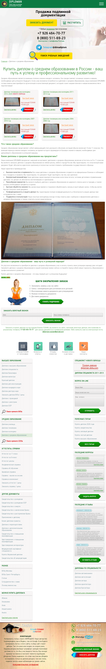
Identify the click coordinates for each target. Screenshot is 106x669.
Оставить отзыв (89, 562)
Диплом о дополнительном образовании (12, 529)
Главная (4, 61)
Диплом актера (81, 583)
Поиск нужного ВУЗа (14, 412)
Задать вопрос (89, 498)
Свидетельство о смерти (11, 506)
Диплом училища (8, 424)
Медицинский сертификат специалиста (11, 550)
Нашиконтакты (83, 353)
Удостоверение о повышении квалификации (13, 541)
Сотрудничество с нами (11, 582)
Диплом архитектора (83, 586)
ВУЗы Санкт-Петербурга (11, 574)
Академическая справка (11, 465)
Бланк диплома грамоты (11, 521)
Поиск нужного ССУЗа (14, 441)
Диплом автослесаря (83, 579)
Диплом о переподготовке (12, 525)
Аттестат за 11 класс (10, 454)
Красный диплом (8, 380)
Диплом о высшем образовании (14, 366)
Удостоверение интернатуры (13, 545)
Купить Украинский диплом (12, 555)
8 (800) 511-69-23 (51, 38)
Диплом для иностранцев (11, 384)
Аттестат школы (8, 461)
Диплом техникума (9, 428)
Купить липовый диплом (84, 433)
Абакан (4, 598)
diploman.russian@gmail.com (53, 332)
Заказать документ (41, 22)
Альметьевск (7, 609)
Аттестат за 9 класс (9, 457)
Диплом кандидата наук (11, 388)
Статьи (4, 578)
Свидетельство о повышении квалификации (13, 535)
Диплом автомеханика (83, 575)
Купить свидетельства (83, 430)
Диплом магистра (8, 377)
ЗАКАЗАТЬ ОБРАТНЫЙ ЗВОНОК (87, 649)
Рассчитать (74, 22)
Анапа (4, 613)
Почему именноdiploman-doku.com (89, 366)
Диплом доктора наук (10, 391)
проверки (50, 29)
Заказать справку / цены (11, 486)
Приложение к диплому (11, 517)
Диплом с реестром (9, 402)
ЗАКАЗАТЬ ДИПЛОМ (87, 655)
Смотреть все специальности (86, 595)
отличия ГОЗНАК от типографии (22, 353)
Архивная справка (9, 472)
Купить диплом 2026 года (84, 426)
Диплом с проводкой (10, 398)
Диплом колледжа (9, 432)
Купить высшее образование (86, 441)
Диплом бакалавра (9, 373)
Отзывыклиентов (53, 353)
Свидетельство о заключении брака (15, 510)
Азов (3, 605)
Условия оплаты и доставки (68, 353)
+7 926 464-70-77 (51, 33)
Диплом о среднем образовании (14, 435)
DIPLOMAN (22, 625)
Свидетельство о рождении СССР (14, 503)
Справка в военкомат (10, 479)
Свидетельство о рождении (12, 499)
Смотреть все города (10, 618)
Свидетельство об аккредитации (14, 558)
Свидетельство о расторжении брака (16, 514)
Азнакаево (6, 602)
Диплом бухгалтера (82, 590)
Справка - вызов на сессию (12, 476)
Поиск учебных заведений (54, 55)
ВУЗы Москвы (7, 571)
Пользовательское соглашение (26, 665)
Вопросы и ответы (38, 353)
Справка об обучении (10, 468)
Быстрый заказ (28, 98)
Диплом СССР (6, 406)
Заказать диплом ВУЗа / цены (13, 395)
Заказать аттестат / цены (11, 483)
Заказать (28, 109)
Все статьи (89, 446)
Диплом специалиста (10, 369)
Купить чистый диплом (83, 437)
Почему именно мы (9, 585)
